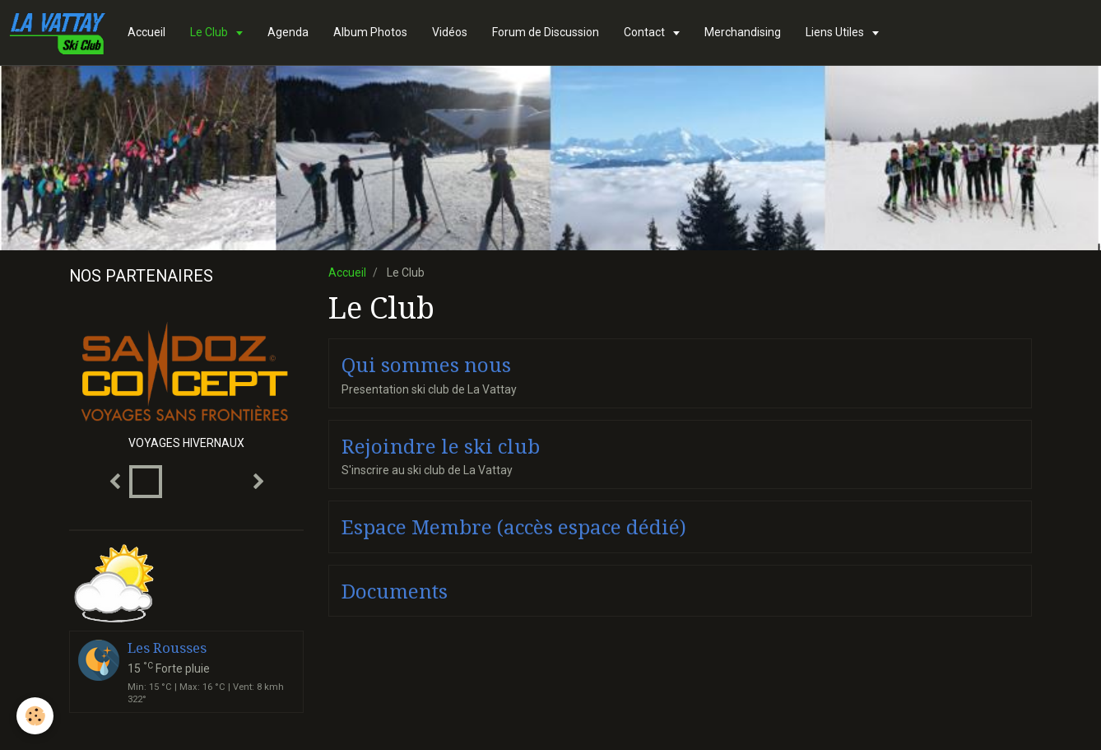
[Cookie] (34, 715)
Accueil (146, 32)
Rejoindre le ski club (440, 446)
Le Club (210, 32)
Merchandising (742, 32)
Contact (645, 32)
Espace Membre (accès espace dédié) (513, 527)
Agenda (288, 32)
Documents (394, 591)
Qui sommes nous (426, 365)
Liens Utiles (836, 32)
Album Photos (370, 32)
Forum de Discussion (545, 32)
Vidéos (449, 32)
